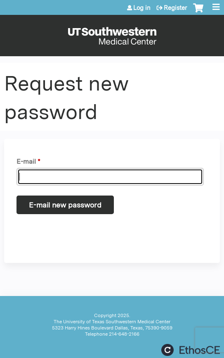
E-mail (26, 161)
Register (175, 8)
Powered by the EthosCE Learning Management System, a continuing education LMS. (190, 350)
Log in (142, 8)
